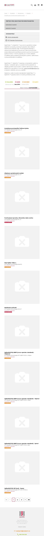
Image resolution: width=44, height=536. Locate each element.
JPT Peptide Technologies (14, 40)
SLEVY (35, 82)
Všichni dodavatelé (12, 37)
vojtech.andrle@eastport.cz (31, 68)
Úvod (5, 13)
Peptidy (28, 13)
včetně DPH (25, 84)
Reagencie (21, 13)
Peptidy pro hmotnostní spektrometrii (14, 15)
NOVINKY (26, 82)
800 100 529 (23, 534)
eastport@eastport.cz (23, 531)
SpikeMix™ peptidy (11, 28)
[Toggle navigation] (42, 5)
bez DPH (17, 84)
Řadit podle (29, 88)
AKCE (17, 82)
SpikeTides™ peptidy (11, 24)
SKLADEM (9, 82)
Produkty (12, 13)
